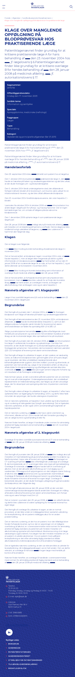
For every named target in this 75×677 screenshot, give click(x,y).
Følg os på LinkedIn (17, 625)
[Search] (71, 6)
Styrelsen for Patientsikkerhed (25, 660)
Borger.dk (13, 644)
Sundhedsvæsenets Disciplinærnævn (36, 18)
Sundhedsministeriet (19, 656)
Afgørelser (16, 18)
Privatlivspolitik (17, 668)
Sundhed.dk (14, 648)
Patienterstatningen (19, 652)
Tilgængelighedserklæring (22, 664)
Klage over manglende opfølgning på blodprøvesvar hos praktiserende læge (35, 20)
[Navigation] (3, 6)
